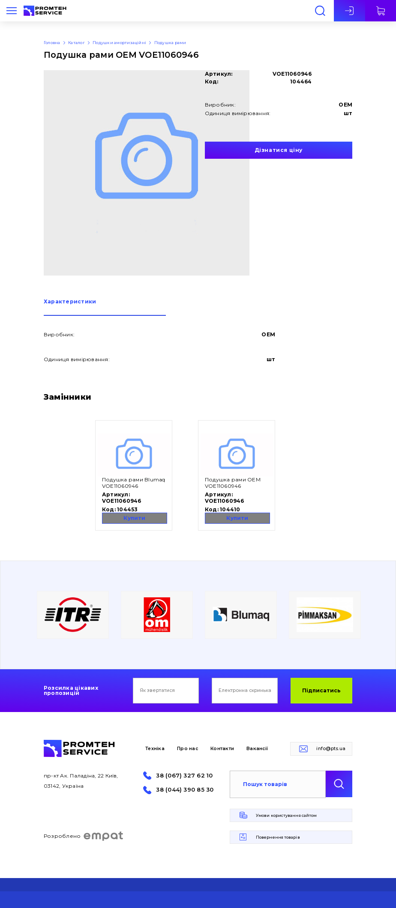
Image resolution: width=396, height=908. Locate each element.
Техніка (155, 748)
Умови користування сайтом (286, 815)
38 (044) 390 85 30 (184, 789)
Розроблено (84, 836)
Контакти (222, 748)
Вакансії (257, 748)
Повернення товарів (278, 837)
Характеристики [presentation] (70, 302)
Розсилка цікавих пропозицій (71, 690)
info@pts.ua (330, 748)
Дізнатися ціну (279, 150)
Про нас (187, 748)
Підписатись (321, 690)
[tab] (105, 307)
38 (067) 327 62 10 (184, 775)
